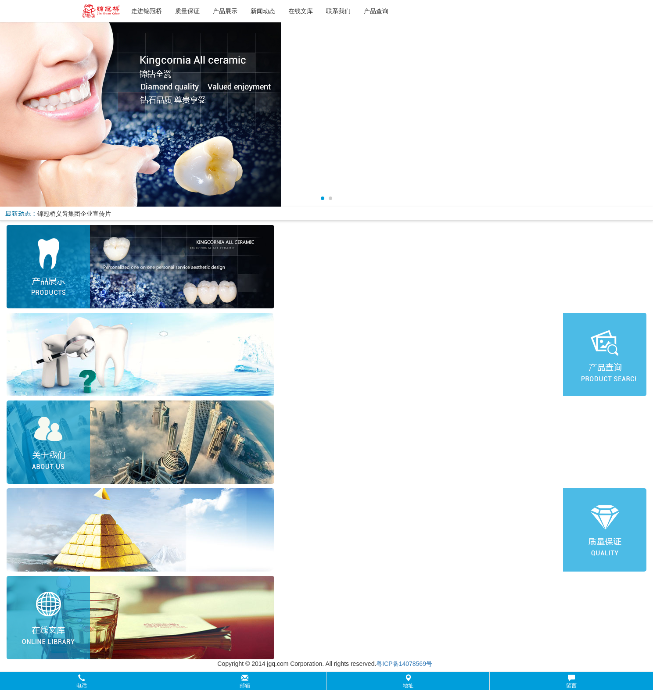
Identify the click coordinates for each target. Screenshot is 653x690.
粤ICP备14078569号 (404, 663)
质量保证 (187, 10)
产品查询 (376, 10)
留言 (571, 681)
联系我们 (338, 10)
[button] (326, 681)
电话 (81, 681)
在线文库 (300, 10)
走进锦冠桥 (146, 10)
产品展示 (225, 10)
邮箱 (245, 681)
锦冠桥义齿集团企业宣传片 (74, 213)
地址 (408, 681)
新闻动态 (263, 10)
